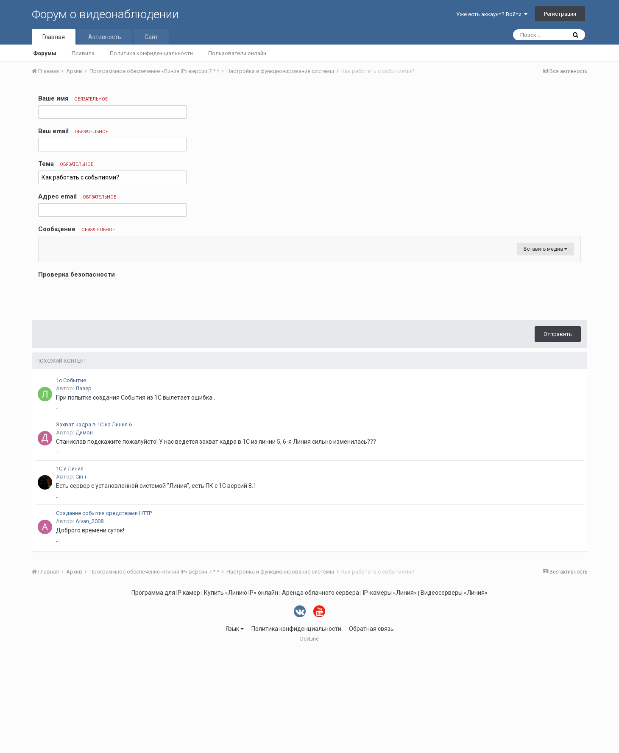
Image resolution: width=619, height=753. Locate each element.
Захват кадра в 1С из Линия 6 (94, 526)
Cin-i (80, 578)
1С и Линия (70, 570)
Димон (84, 534)
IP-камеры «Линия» (390, 694)
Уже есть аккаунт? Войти (491, 14)
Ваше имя (73, 98)
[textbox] (309, 295)
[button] (46, 244)
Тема (65, 164)
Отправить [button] (558, 436)
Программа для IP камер (165, 694)
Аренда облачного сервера (320, 694)
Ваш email (73, 131)
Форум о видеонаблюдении (105, 14)
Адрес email (77, 196)
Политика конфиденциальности (151, 53)
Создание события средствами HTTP (104, 615)
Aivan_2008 (89, 623)
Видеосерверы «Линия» (454, 694)
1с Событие (71, 482)
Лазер (83, 490)
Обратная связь (371, 730)
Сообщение (76, 229)
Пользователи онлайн (237, 53)
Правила (83, 53)
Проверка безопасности (76, 376)
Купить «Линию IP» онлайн (241, 694)
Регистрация (560, 14)
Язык (235, 730)
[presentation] (102, 398)
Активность (104, 37)
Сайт (151, 37)
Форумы (44, 53)
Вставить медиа (545, 351)
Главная (53, 37)
